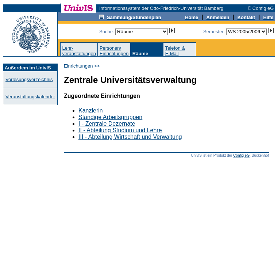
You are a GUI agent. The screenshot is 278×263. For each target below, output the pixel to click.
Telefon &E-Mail (175, 50)
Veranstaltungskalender (30, 96)
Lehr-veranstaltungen (79, 50)
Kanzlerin (90, 110)
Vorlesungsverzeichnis (29, 79)
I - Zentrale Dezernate (106, 124)
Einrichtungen (78, 66)
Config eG (241, 155)
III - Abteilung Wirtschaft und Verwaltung (130, 137)
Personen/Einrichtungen (114, 50)
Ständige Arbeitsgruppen (110, 117)
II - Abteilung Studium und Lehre (120, 130)
